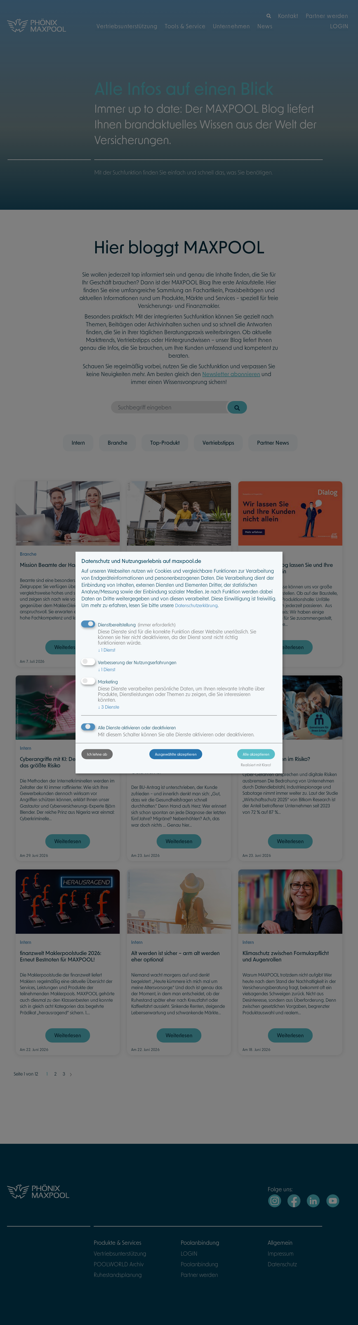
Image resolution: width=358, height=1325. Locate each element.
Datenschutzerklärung (210, 606)
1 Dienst (120, 650)
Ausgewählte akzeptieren (176, 760)
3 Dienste (122, 707)
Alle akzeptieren (242, 760)
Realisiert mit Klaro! (242, 771)
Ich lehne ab (111, 760)
